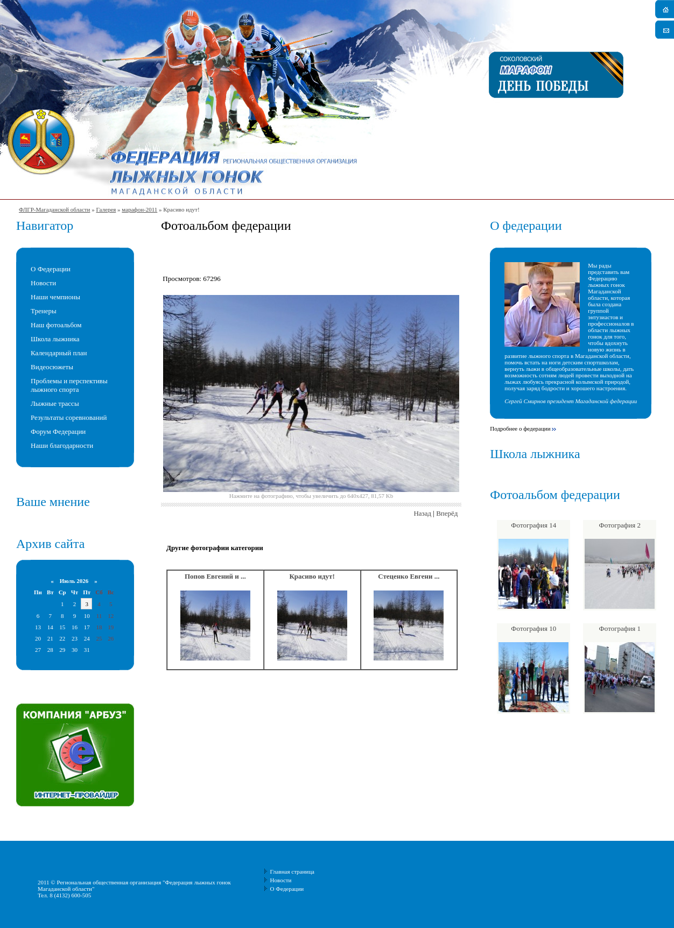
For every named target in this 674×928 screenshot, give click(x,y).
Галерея (106, 209)
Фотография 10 (533, 628)
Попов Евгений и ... (215, 576)
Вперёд (447, 513)
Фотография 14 (533, 525)
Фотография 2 (620, 525)
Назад (422, 513)
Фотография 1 (620, 628)
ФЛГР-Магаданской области (54, 209)
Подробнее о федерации (520, 428)
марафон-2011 (139, 209)
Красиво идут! (311, 576)
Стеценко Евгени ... (408, 576)
